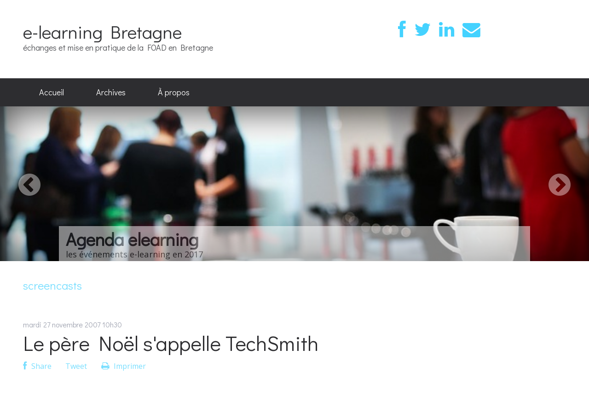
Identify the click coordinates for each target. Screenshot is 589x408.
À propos (174, 92)
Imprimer (123, 366)
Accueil (51, 92)
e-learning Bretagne (102, 31)
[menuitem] (51, 92)
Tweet (76, 366)
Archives (111, 92)
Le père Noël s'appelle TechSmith (170, 342)
